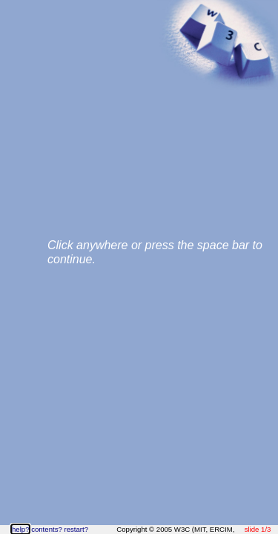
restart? (76, 529)
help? (20, 529)
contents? (46, 529)
